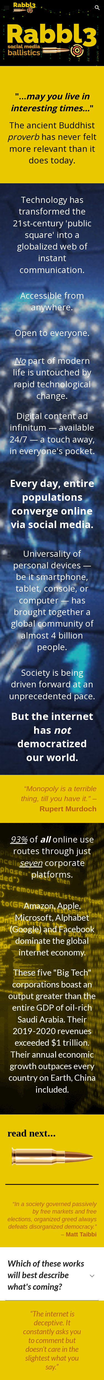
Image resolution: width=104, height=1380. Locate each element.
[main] (52, 125)
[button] (6, 7)
